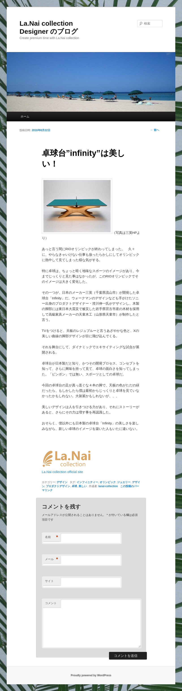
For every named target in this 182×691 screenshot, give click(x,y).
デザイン (62, 482)
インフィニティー (87, 482)
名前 (51, 537)
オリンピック (108, 482)
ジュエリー (124, 482)
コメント (51, 603)
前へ (154, 130)
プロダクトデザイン (58, 486)
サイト (49, 581)
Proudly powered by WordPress (91, 675)
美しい (83, 486)
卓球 (74, 486)
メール (51, 559)
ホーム (25, 116)
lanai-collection (108, 486)
